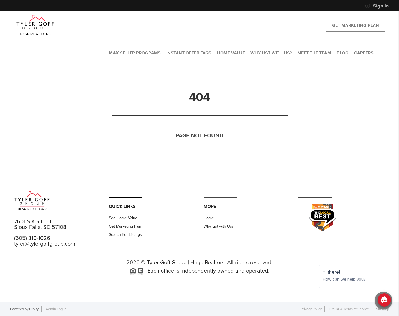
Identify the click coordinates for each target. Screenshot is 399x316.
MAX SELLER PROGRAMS (135, 53)
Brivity (34, 309)
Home (209, 218)
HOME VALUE (231, 53)
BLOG (343, 53)
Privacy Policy (311, 309)
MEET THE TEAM (314, 53)
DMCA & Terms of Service (349, 309)
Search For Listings (125, 234)
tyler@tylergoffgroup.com (44, 243)
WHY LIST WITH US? (271, 53)
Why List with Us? (218, 226)
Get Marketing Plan (355, 25)
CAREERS (364, 53)
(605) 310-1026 (32, 238)
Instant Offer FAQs (188, 53)
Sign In (377, 6)
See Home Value (123, 218)
